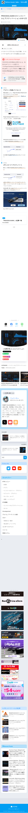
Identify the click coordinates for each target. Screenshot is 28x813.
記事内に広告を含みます (13, 45)
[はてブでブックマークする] (16, 325)
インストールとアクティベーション (17, 365)
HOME (14, 807)
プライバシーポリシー (13, 809)
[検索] (25, 457)
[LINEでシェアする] (22, 325)
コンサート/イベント (8, 527)
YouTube (10, 425)
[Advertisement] (14, 273)
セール (5, 508)
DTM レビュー (6, 481)
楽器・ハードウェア (9, 499)
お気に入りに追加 (7, 48)
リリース (4, 530)
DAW (5, 485)
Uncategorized (6, 511)
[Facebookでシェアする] (11, 325)
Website (15, 425)
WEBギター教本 (8, 521)
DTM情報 (4, 502)
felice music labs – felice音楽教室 (14, 3)
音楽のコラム (6, 533)
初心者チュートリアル (10, 524)
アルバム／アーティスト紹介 (10, 514)
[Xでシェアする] (6, 325)
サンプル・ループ (8, 496)
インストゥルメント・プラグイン (13, 490)
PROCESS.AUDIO (10, 368)
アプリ (5, 487)
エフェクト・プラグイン (10, 493)
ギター (4, 518)
